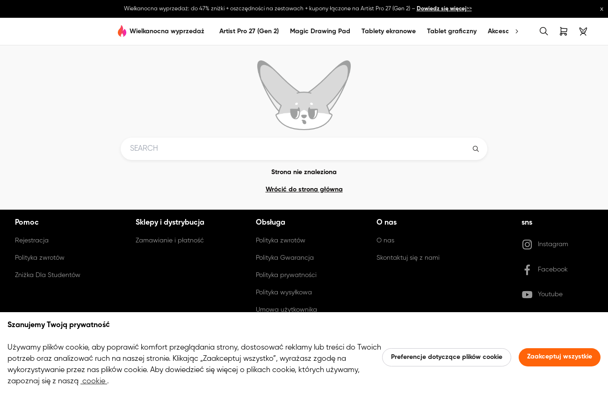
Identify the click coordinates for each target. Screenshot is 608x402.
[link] (24, 31)
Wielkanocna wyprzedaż (167, 31)
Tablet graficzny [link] (452, 31)
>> (444, 9)
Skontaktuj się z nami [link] (408, 258)
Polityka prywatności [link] (286, 275)
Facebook (544, 270)
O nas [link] (385, 240)
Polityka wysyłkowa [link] (284, 292)
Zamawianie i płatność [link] (170, 240)
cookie (93, 381)
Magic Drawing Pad (320, 31)
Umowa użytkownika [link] (286, 310)
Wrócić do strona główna (304, 189)
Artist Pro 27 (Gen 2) (249, 31)
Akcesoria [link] (502, 31)
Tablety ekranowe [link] (389, 31)
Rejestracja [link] (32, 240)
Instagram (544, 245)
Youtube (542, 295)
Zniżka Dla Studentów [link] (47, 275)
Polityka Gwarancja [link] (285, 258)
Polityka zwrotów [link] (40, 258)
